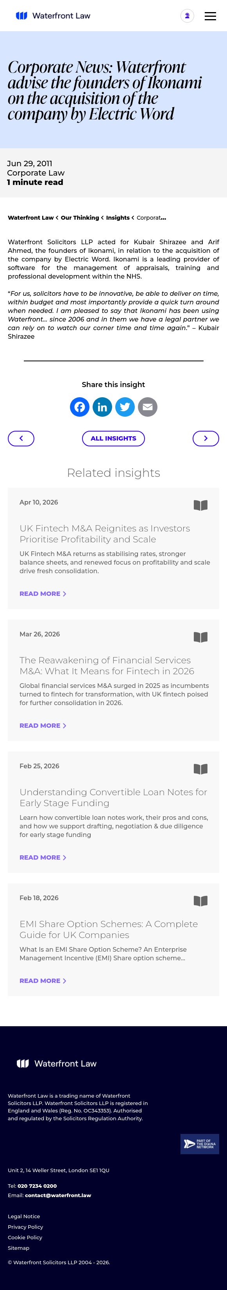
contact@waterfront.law (58, 1195)
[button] (207, 15)
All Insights (113, 438)
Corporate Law (35, 173)
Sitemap (18, 1248)
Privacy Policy (25, 1227)
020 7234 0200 (37, 1186)
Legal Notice (24, 1216)
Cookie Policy (25, 1237)
